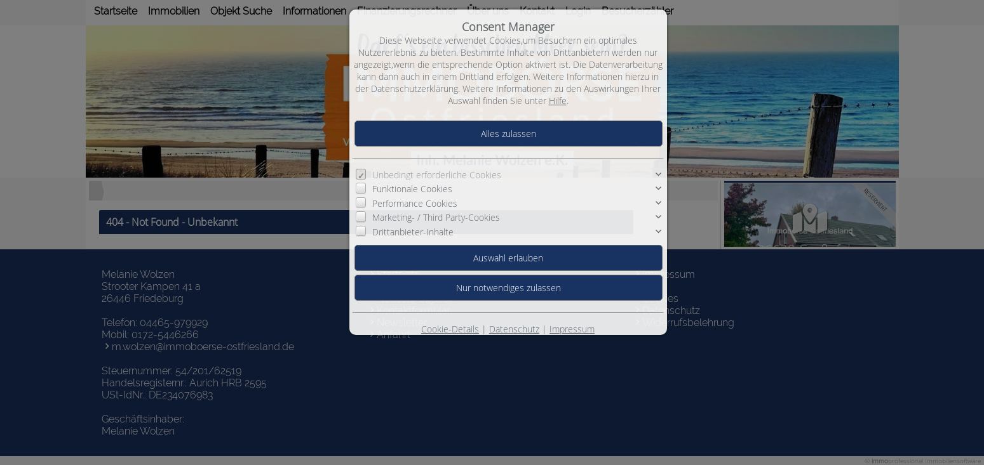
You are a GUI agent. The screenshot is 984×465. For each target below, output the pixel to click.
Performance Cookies (414, 203)
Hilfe (558, 101)
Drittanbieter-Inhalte (413, 232)
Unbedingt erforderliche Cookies (436, 175)
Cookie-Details (450, 329)
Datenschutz (514, 329)
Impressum (572, 329)
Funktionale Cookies (412, 189)
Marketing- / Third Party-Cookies (436, 217)
